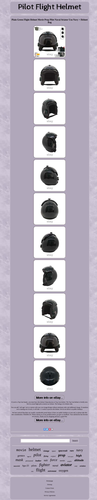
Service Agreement (49, 495)
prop (61, 455)
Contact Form (49, 488)
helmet (35, 449)
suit (46, 460)
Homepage (49, 481)
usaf (76, 466)
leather (38, 461)
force (53, 460)
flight (40, 470)
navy (79, 450)
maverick (17, 466)
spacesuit (62, 450)
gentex (21, 455)
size (32, 471)
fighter (44, 464)
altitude (79, 460)
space (54, 451)
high (79, 455)
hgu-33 (25, 465)
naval (55, 465)
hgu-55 (29, 456)
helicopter (71, 456)
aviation (83, 466)
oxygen (63, 470)
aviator (66, 465)
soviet (62, 460)
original (53, 456)
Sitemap (49, 484)
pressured (29, 461)
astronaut (52, 471)
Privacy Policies (50, 492)
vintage (46, 451)
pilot (37, 455)
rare (72, 450)
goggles (69, 461)
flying (46, 456)
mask (19, 460)
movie (21, 450)
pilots (34, 465)
